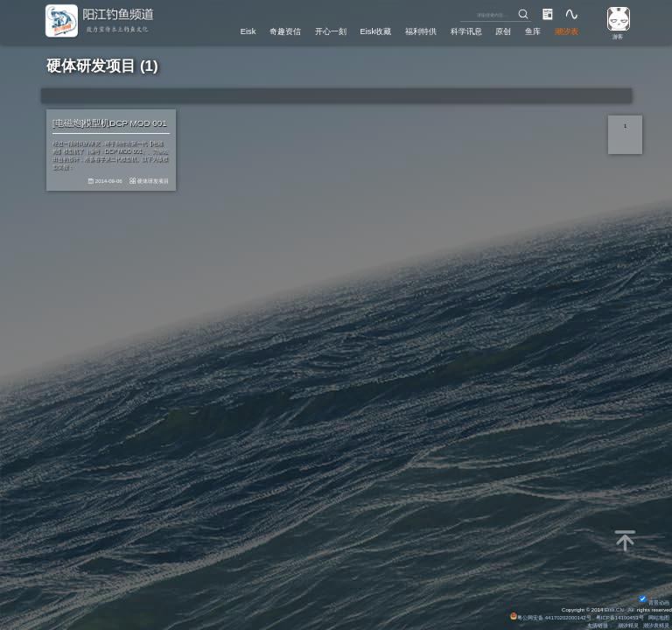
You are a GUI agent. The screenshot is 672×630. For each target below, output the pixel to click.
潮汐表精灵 (656, 625)
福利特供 (421, 31)
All (631, 609)
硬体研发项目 (154, 182)
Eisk (248, 31)
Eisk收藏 (375, 31)
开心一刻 (330, 31)
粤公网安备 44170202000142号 (550, 617)
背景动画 (654, 603)
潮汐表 (566, 31)
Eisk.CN (614, 609)
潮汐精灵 (628, 625)
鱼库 (533, 31)
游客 (617, 36)
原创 (503, 31)
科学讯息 (465, 31)
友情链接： (600, 625)
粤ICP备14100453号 (619, 617)
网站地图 (658, 617)
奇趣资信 (284, 31)
